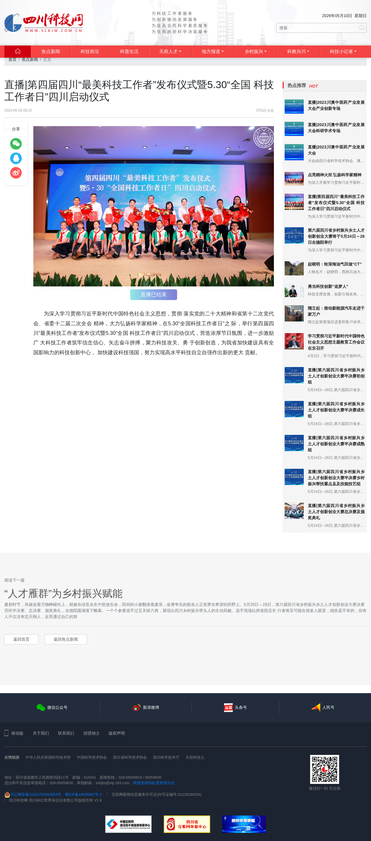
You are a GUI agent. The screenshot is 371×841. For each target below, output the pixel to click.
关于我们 (41, 733)
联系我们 (66, 733)
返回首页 (21, 639)
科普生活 (129, 51)
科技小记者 (341, 51)
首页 (12, 59)
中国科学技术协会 (92, 757)
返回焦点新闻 (66, 639)
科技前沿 (90, 51)
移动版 (13, 733)
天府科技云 (195, 757)
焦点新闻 (50, 51)
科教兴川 (296, 51)
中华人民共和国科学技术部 (48, 757)
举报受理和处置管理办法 (153, 783)
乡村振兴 (254, 51)
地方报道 (211, 51)
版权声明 (117, 733)
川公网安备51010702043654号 (32, 795)
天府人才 (168, 51)
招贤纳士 (91, 733)
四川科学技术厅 (166, 757)
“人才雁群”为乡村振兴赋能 (63, 593)
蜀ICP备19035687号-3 (83, 795)
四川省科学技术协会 (130, 757)
